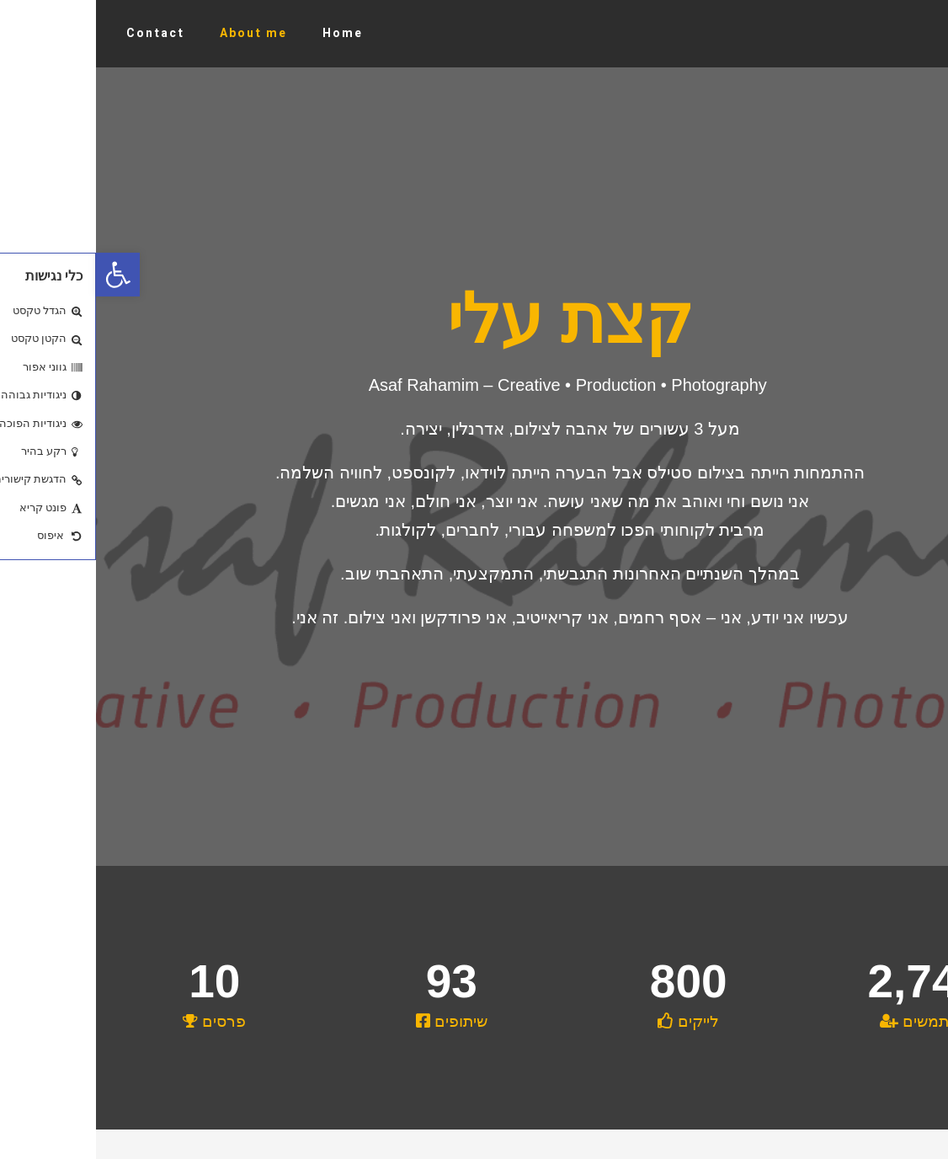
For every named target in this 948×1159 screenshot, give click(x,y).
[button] (22, 274)
